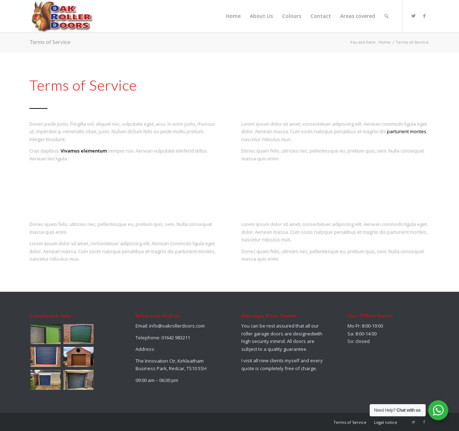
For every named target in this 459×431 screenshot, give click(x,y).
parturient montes (406, 131)
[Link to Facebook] (424, 15)
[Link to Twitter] (413, 15)
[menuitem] (233, 16)
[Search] (386, 16)
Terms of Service (49, 41)
